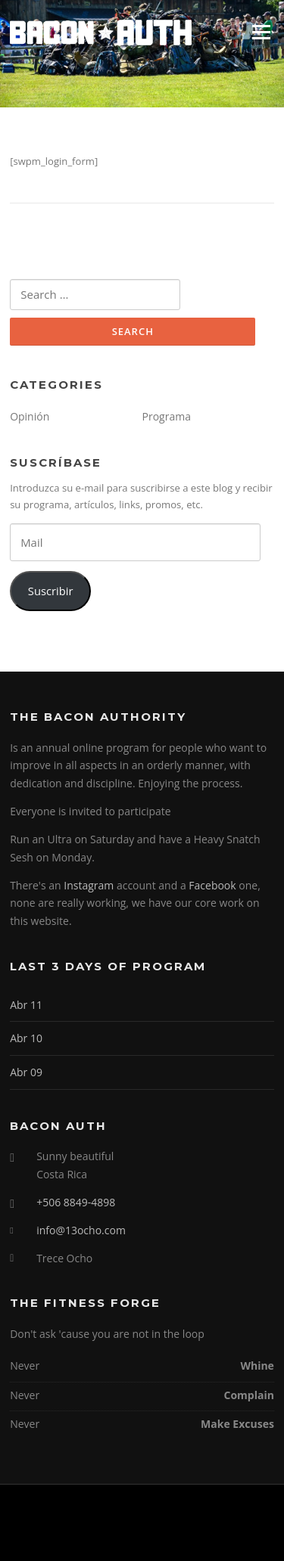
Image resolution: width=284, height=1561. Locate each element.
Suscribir (50, 590)
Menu (261, 32)
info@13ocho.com (81, 1230)
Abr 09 (26, 1072)
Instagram (89, 885)
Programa (166, 416)
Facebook (212, 885)
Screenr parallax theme (103, 1537)
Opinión (29, 416)
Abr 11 (26, 1005)
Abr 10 (26, 1038)
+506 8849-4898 (75, 1202)
